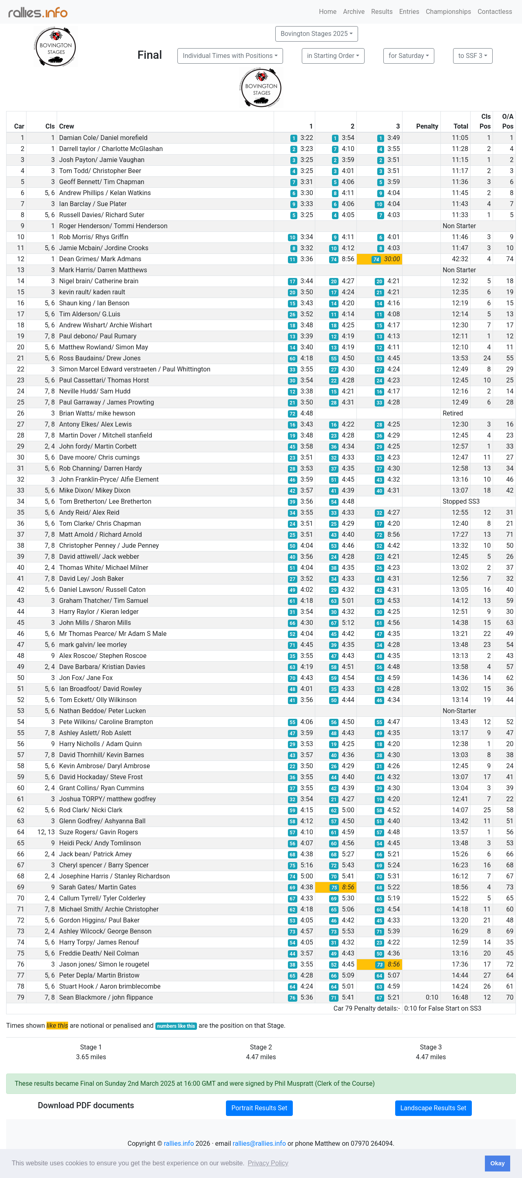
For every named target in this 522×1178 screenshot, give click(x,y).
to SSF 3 (470, 56)
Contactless (495, 12)
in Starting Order (330, 56)
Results (382, 12)
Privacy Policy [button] (268, 1163)
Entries (409, 12)
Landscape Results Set (433, 1108)
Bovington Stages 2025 (314, 34)
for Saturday (406, 56)
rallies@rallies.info (259, 1143)
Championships (448, 12)
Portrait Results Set (259, 1108)
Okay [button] (497, 1163)
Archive (354, 12)
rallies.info (179, 1143)
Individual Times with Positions (228, 56)
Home (327, 12)
